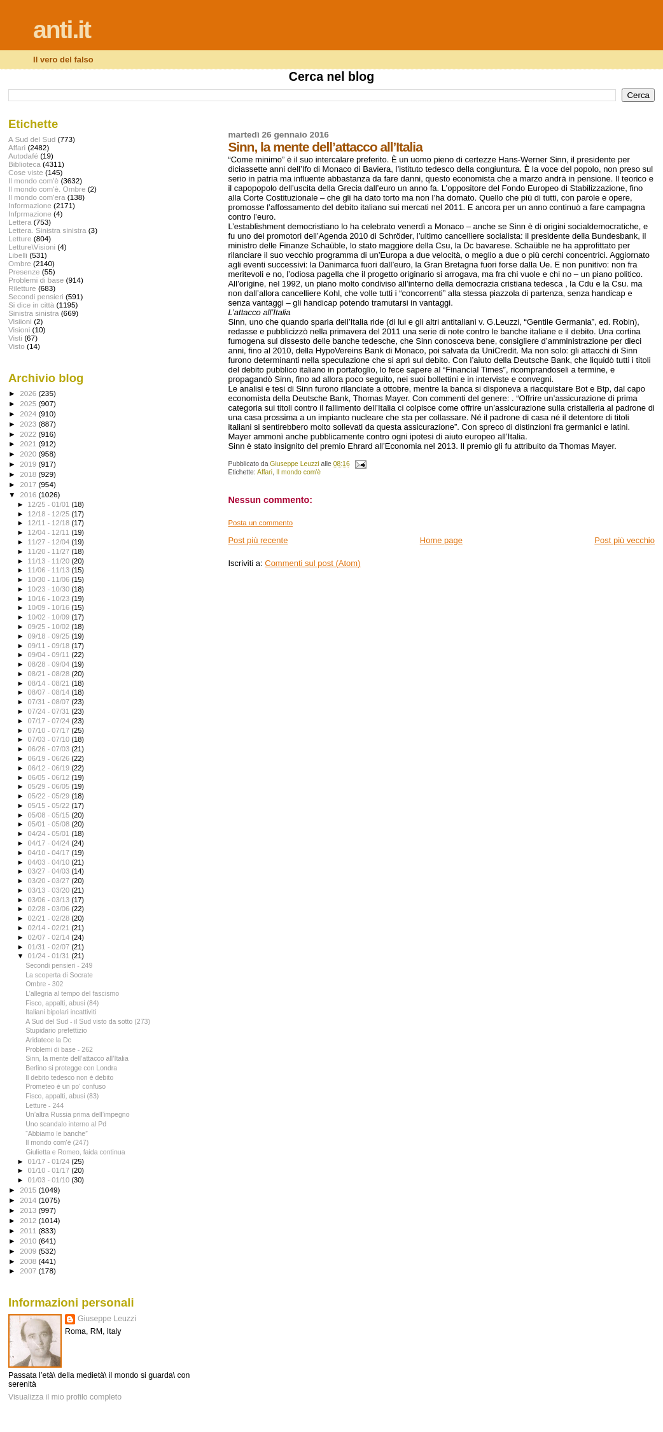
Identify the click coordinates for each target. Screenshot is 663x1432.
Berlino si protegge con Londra (71, 1068)
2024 (29, 413)
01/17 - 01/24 (50, 1161)
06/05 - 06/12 (50, 777)
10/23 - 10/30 (50, 589)
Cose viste (25, 172)
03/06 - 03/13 (50, 900)
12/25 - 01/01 (50, 504)
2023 (29, 424)
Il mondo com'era (37, 197)
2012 (29, 1220)
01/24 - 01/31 (50, 956)
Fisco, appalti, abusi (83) (62, 1096)
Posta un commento (260, 523)
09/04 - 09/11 (50, 654)
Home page (441, 540)
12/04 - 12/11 (50, 532)
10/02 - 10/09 (50, 617)
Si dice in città (31, 305)
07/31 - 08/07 (50, 701)
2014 (29, 1200)
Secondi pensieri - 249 (58, 965)
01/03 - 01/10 (50, 1180)
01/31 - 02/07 (50, 947)
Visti (15, 338)
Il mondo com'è (298, 472)
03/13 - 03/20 (50, 890)
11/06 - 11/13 (50, 570)
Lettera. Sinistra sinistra (47, 230)
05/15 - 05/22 (50, 805)
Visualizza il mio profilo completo (65, 1397)
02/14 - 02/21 (50, 928)
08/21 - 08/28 (50, 673)
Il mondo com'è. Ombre (46, 189)
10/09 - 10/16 (50, 607)
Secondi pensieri (36, 296)
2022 (29, 434)
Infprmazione (30, 213)
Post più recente (258, 540)
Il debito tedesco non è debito (69, 1077)
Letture (19, 238)
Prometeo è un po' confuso (65, 1086)
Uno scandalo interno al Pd (65, 1124)
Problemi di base (36, 280)
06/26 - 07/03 (50, 749)
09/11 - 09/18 (50, 645)
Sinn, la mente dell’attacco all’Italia (77, 1058)
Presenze (24, 271)
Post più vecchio (624, 540)
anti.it (61, 29)
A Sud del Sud (31, 139)
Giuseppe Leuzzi (107, 1318)
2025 (29, 403)
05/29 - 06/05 (50, 786)
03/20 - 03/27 (50, 880)
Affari (264, 472)
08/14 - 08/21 (50, 683)
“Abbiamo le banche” (56, 1133)
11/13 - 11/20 (50, 561)
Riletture (22, 288)
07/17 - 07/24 (50, 721)
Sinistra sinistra (33, 313)
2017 (29, 484)
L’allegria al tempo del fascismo (72, 993)
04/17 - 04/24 (50, 843)
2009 (29, 1251)
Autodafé (23, 156)
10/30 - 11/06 (50, 579)
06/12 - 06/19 (50, 768)
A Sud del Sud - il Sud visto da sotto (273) (87, 1021)
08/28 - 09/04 (50, 664)
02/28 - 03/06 (50, 908)
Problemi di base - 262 (59, 1049)
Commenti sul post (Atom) (312, 563)
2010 (29, 1241)
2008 (29, 1261)
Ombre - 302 (44, 984)
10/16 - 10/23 (50, 598)
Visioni (19, 329)
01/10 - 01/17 (50, 1170)
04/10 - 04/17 (50, 852)
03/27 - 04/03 (50, 871)
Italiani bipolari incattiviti (60, 1012)
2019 (29, 464)
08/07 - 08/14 (50, 692)
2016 (29, 494)
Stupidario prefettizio (56, 1030)
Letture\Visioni (31, 247)
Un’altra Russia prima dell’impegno (77, 1114)
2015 (29, 1190)
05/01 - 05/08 (50, 824)
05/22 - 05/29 (50, 796)
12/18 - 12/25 (50, 514)
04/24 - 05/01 (50, 833)
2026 (29, 393)
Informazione (30, 205)
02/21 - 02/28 (50, 918)
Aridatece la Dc (48, 1040)
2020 (29, 454)
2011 (29, 1230)
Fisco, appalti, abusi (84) (62, 1003)
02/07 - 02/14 (50, 937)
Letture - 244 (44, 1105)
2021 (29, 443)
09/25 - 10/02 (50, 626)
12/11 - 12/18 (50, 523)
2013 (29, 1210)
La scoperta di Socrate (59, 975)
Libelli (17, 255)
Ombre (19, 263)
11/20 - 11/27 (50, 551)
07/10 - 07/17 (50, 730)
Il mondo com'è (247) (56, 1142)
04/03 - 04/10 (50, 862)
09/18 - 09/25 (50, 636)
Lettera (19, 222)
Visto (16, 346)
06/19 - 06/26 (50, 758)
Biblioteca (24, 164)
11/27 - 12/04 (50, 542)
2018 (29, 474)
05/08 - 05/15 (50, 815)
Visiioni (20, 321)
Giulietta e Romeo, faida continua (75, 1152)
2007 (29, 1270)
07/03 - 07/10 (50, 739)
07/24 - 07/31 (50, 711)
